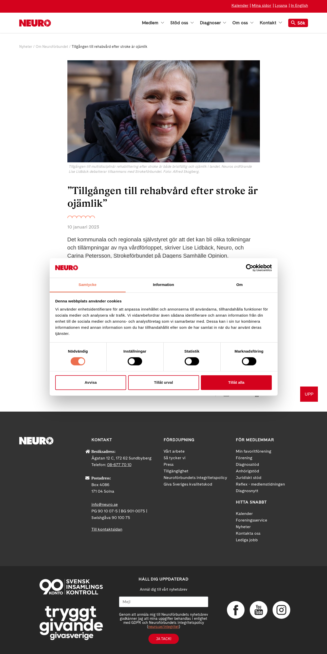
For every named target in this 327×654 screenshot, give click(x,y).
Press (169, 464)
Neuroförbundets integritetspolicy (195, 477)
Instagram (281, 610)
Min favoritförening (253, 451)
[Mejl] (163, 602)
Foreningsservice (251, 520)
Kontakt (271, 23)
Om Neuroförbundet (52, 47)
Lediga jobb (247, 539)
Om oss (243, 23)
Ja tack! (163, 639)
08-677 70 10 (119, 464)
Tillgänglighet (176, 471)
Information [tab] (163, 284)
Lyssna (281, 5)
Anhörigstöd (247, 471)
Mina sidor (261, 5)
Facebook (236, 610)
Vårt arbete (174, 451)
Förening (244, 457)
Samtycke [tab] (88, 284)
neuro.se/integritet (163, 627)
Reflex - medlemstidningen (260, 484)
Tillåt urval (163, 382)
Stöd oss (182, 23)
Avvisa (91, 382)
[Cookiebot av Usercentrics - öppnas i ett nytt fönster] (249, 268)
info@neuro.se (104, 504)
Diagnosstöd (247, 464)
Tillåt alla (236, 382)
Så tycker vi (174, 457)
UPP (309, 394)
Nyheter (25, 47)
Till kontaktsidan (106, 529)
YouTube (258, 610)
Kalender (240, 5)
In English (299, 5)
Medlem (153, 23)
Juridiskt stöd (248, 477)
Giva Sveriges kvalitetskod (188, 484)
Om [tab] (239, 284)
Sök (298, 23)
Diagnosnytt (247, 490)
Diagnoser (213, 23)
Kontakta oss (248, 533)
